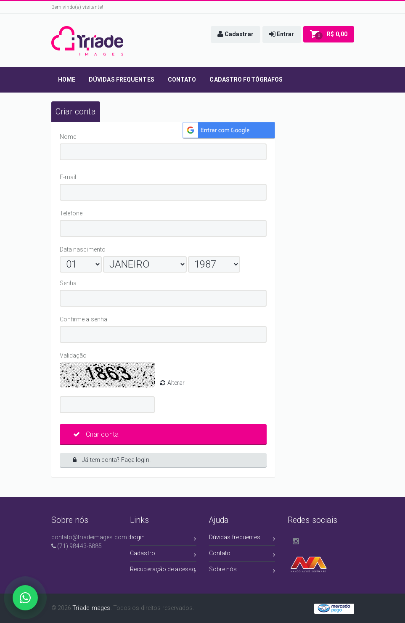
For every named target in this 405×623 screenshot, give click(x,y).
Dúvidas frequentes (242, 538)
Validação (75, 355)
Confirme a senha (116, 319)
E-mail (89, 177)
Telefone (73, 213)
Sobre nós (242, 570)
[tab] (75, 111)
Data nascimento (83, 249)
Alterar (172, 383)
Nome (69, 136)
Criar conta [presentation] (76, 112)
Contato (242, 554)
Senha (70, 283)
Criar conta (96, 434)
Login (163, 538)
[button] (235, 34)
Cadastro (163, 554)
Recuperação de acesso (163, 570)
